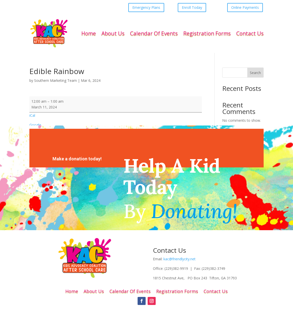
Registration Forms (207, 33)
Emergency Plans (146, 7)
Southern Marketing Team (55, 80)
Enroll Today (192, 7)
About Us (113, 33)
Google (35, 124)
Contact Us (250, 33)
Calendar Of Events (154, 33)
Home (88, 33)
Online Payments (245, 7)
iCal (32, 115)
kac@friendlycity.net (179, 259)
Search (255, 72)
